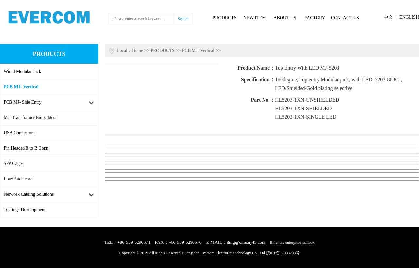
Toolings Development (25, 209)
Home (137, 50)
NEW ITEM (254, 17)
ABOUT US (284, 17)
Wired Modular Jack (22, 71)
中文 (388, 17)
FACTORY (314, 17)
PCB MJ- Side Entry (23, 102)
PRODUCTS (224, 17)
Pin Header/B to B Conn (26, 148)
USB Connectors (19, 132)
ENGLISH (409, 17)
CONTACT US (345, 17)
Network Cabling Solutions (29, 194)
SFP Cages (14, 163)
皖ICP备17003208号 (283, 253)
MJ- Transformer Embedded (30, 117)
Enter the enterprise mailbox (292, 242)
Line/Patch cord (18, 178)
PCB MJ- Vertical (21, 86)
